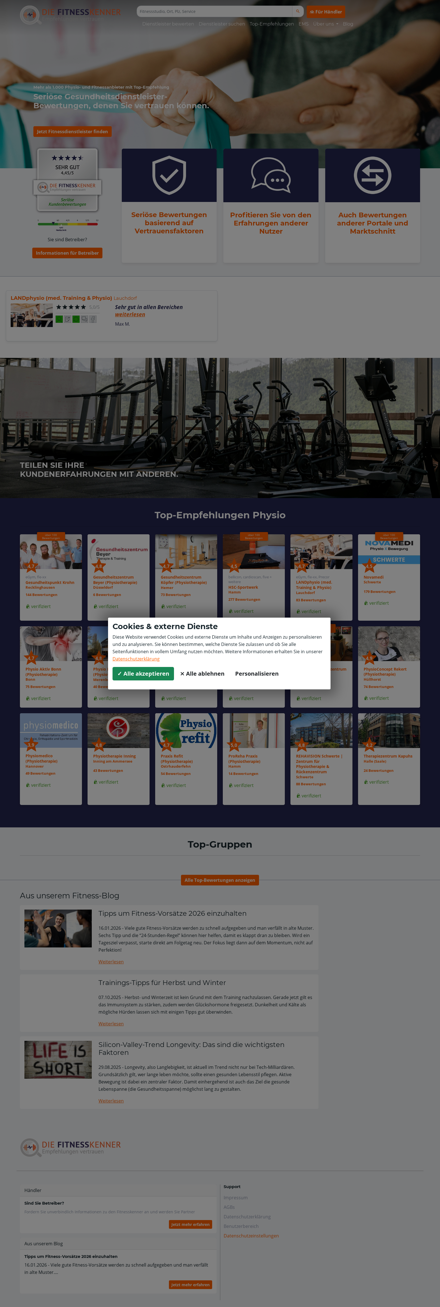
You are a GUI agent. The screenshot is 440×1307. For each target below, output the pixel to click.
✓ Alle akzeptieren (143, 673)
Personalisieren (257, 673)
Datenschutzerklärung (136, 659)
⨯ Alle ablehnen (202, 673)
